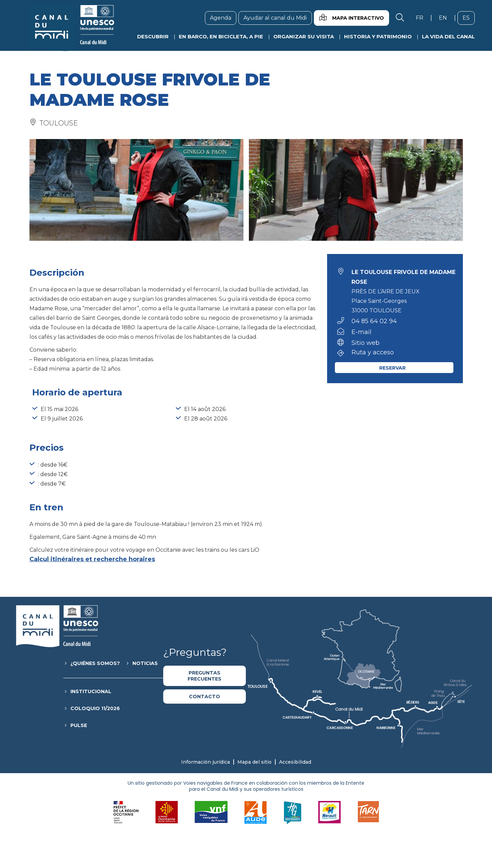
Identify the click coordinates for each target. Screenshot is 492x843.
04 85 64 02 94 (374, 321)
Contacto (204, 696)
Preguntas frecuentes (204, 676)
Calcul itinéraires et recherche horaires (92, 559)
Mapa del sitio (254, 762)
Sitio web (365, 343)
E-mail (361, 332)
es (469, 17)
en (445, 17)
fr (422, 17)
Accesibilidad (295, 762)
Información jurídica (205, 762)
